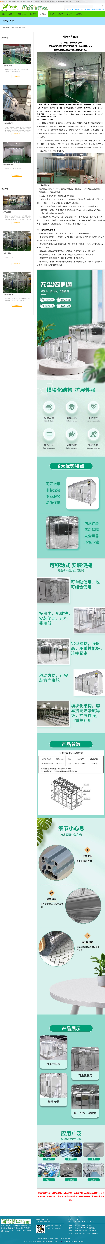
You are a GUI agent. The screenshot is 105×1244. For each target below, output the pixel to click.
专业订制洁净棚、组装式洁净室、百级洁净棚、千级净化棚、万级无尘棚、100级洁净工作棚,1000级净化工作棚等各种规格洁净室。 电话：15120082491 (41, 1)
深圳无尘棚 (7, 253)
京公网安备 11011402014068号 (71, 1241)
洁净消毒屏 (46, 1238)
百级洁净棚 (79, 9)
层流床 (51, 1238)
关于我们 (39, 1238)
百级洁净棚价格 (8, 123)
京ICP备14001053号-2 (54, 1241)
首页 (12, 27)
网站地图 (81, 1241)
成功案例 (61, 1238)
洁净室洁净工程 (8, 294)
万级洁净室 (93, 9)
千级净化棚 (86, 9)
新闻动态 (67, 1238)
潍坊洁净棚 (22, 27)
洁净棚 (69, 9)
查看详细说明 (17, 76)
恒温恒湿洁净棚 (8, 164)
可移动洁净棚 (8, 66)
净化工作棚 (100, 9)
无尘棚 (74, 9)
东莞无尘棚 (7, 212)
